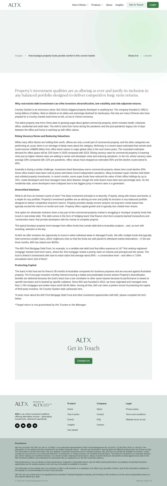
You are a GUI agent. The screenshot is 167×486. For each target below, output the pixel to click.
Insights (19, 55)
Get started (72, 430)
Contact (100, 414)
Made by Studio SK (144, 481)
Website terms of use (135, 419)
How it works (73, 414)
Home (70, 409)
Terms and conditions (136, 414)
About (99, 409)
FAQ (99, 419)
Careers (100, 425)
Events (70, 419)
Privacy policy (132, 409)
